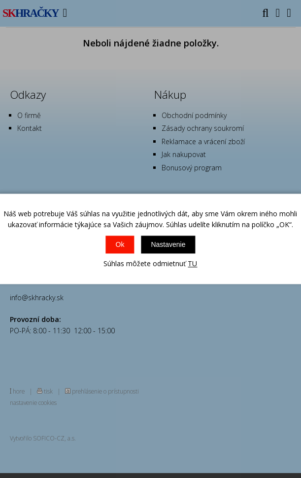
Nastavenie (168, 244)
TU (192, 263)
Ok (120, 244)
